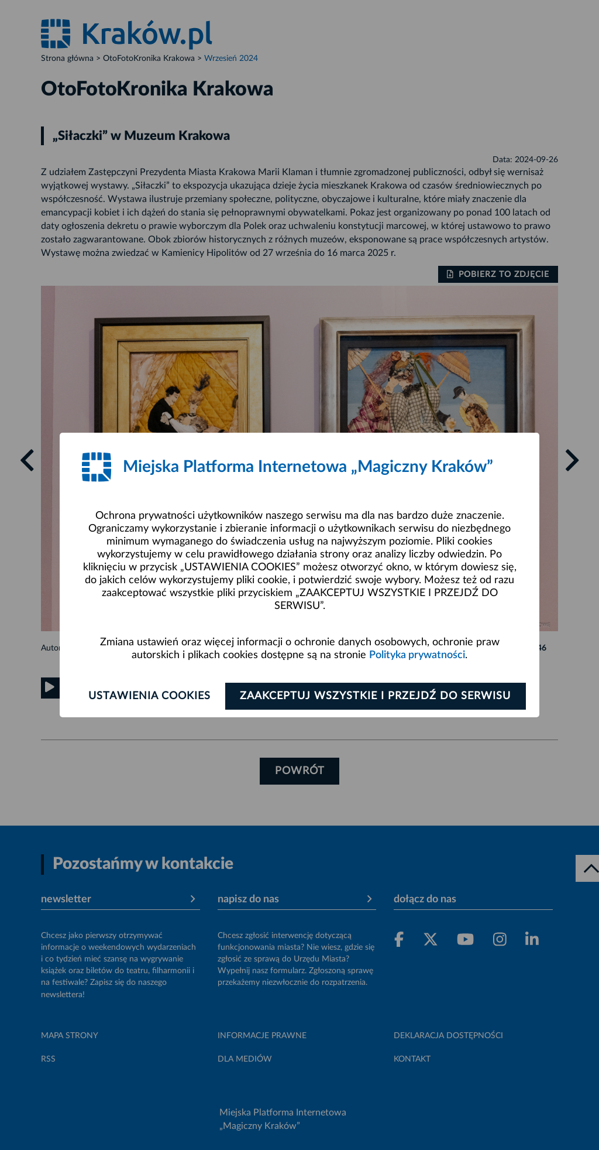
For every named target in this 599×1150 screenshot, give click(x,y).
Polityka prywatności (417, 655)
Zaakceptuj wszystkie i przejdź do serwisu (376, 696)
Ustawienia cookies (148, 696)
